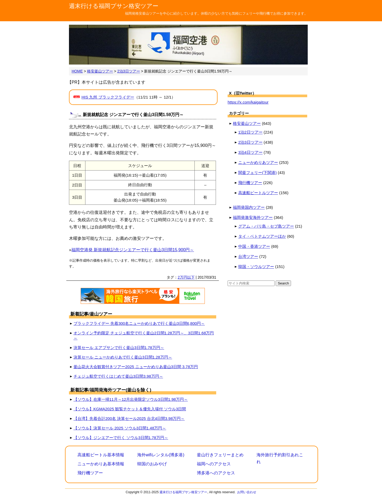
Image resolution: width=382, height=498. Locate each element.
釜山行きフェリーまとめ (220, 455)
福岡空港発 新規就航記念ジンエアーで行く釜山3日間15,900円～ (132, 250)
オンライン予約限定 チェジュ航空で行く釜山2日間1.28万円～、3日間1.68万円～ (143, 335)
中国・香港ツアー (254, 246)
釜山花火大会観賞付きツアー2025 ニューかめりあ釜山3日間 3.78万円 (135, 366)
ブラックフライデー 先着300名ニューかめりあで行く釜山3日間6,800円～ (139, 323)
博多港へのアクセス (216, 473)
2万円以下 (186, 277)
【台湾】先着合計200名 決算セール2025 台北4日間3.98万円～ (129, 418)
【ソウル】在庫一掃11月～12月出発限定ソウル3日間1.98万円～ (130, 399)
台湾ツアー (248, 256)
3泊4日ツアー (250, 152)
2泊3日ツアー (250, 142)
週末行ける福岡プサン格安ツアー (113, 6)
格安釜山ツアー (247, 123)
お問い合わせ (246, 492)
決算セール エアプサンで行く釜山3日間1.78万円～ (118, 347)
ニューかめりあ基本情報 (100, 464)
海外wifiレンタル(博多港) (160, 455)
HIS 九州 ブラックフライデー (107, 97)
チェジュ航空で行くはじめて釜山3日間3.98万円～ (118, 376)
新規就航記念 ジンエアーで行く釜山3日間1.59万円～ (133, 114)
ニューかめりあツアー (258, 162)
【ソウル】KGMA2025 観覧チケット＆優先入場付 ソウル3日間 (129, 409)
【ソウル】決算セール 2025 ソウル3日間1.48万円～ (119, 428)
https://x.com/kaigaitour (248, 102)
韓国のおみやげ (152, 464)
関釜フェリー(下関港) (257, 172)
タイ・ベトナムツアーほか (262, 236)
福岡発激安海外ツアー (253, 217)
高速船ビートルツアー (258, 192)
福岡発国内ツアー (249, 207)
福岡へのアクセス (214, 464)
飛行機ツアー (250, 182)
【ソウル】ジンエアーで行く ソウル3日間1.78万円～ (120, 437)
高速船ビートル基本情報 (100, 455)
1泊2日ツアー (250, 132)
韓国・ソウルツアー (256, 266)
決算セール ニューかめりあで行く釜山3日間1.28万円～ (122, 357)
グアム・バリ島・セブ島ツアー (266, 226)
